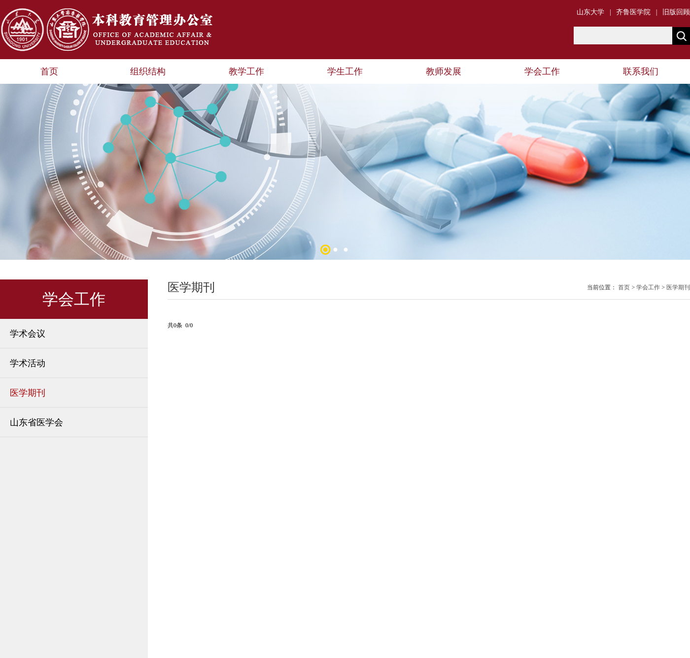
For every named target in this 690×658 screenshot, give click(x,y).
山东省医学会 (36, 422)
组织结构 (148, 71)
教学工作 (246, 71)
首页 (49, 71)
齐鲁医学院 (633, 12)
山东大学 (590, 12)
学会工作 (542, 71)
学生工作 (345, 71)
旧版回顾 (676, 12)
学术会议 (27, 334)
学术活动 (27, 363)
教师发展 (443, 71)
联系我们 (640, 71)
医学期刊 (27, 393)
